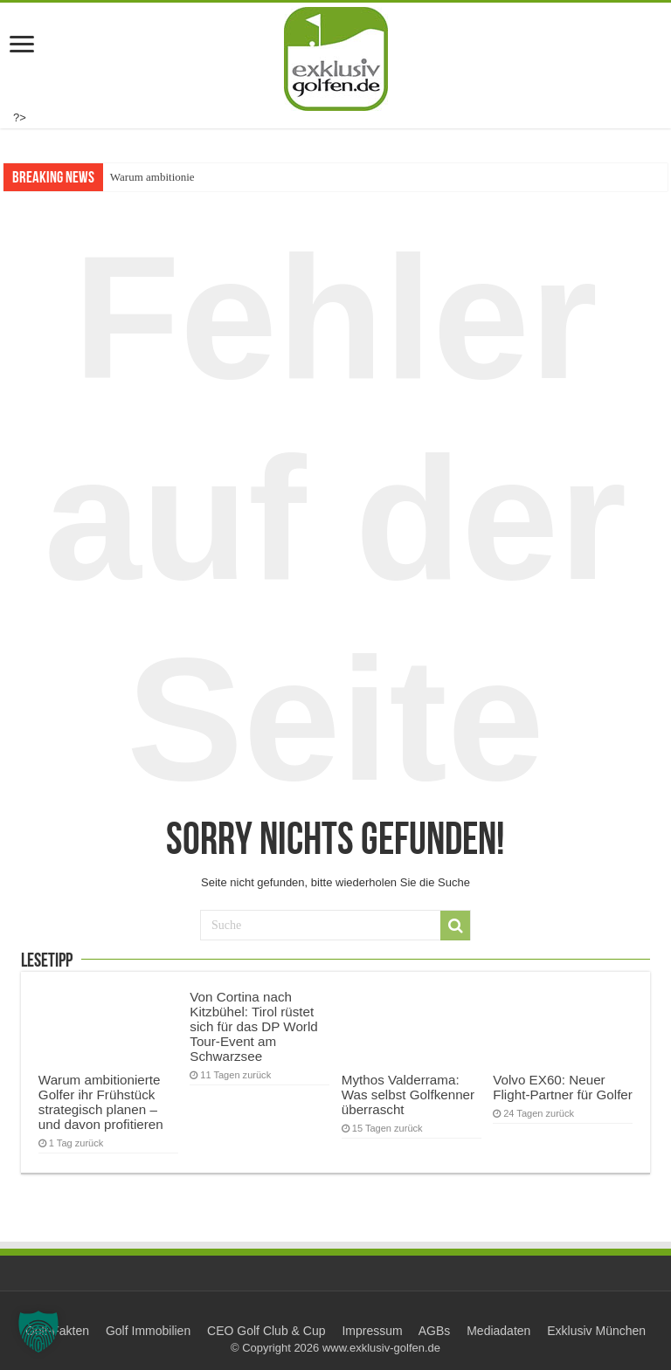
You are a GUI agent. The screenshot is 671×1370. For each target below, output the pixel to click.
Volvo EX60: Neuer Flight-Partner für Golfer (563, 1087)
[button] (38, 1331)
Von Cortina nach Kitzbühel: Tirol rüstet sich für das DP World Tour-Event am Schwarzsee (253, 1026)
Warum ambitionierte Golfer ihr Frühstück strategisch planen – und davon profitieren (100, 1102)
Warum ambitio (145, 176)
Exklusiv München (596, 1331)
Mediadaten (498, 1331)
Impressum (372, 1331)
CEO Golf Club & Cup (266, 1331)
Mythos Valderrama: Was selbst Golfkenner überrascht (408, 1094)
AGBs (435, 1331)
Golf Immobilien (148, 1331)
